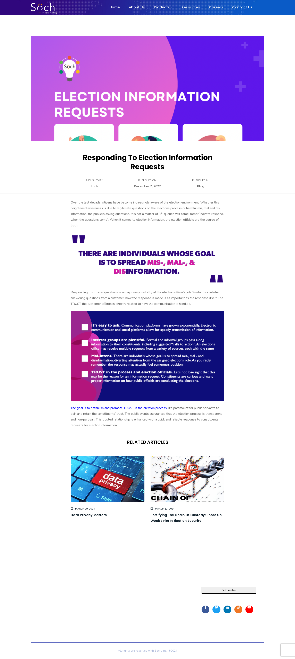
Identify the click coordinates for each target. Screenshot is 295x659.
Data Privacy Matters (89, 515)
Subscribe (229, 590)
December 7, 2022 (147, 186)
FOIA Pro (37, 599)
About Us (92, 599)
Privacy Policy (94, 620)
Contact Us (92, 614)
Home (89, 592)
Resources (92, 607)
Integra (36, 592)
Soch (94, 186)
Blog (200, 186)
